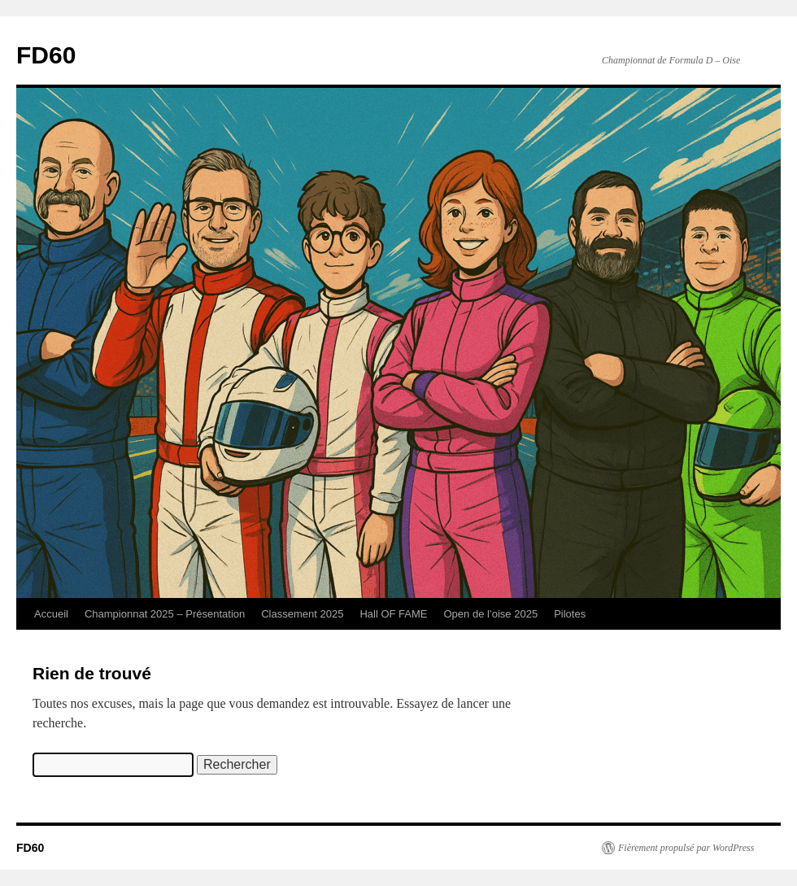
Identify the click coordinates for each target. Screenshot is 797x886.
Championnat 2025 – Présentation (165, 614)
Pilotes (570, 614)
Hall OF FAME (393, 614)
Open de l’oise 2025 (490, 614)
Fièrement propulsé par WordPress (686, 847)
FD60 (46, 54)
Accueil (51, 614)
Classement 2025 (302, 614)
